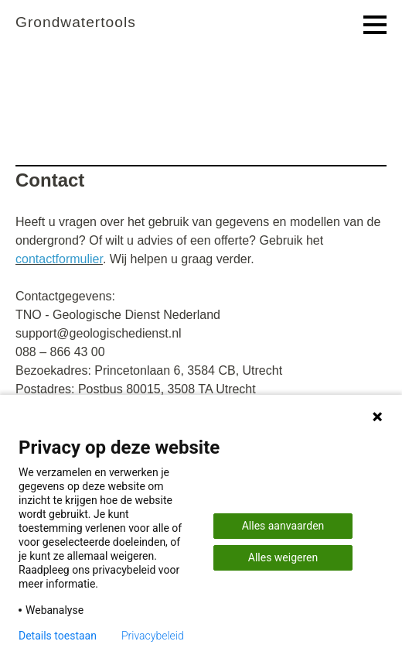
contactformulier (59, 259)
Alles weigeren (283, 557)
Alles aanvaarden (283, 526)
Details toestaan (58, 635)
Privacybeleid (152, 635)
